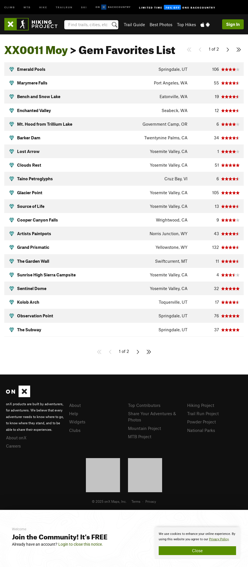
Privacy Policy (219, 539)
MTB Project (139, 436)
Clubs (74, 430)
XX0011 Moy (36, 48)
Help (73, 413)
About (75, 405)
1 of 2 (214, 48)
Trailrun (64, 7)
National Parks (201, 430)
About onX (16, 437)
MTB (27, 7)
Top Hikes (186, 24)
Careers (13, 445)
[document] (197, 543)
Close (197, 550)
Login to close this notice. (80, 544)
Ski (84, 7)
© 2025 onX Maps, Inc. (109, 501)
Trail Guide (134, 24)
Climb (9, 7)
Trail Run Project (203, 413)
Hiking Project (200, 405)
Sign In (233, 24)
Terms (135, 501)
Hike (43, 7)
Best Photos (161, 24)
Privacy (150, 501)
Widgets (77, 421)
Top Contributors (144, 405)
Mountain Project (144, 428)
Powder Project (201, 421)
